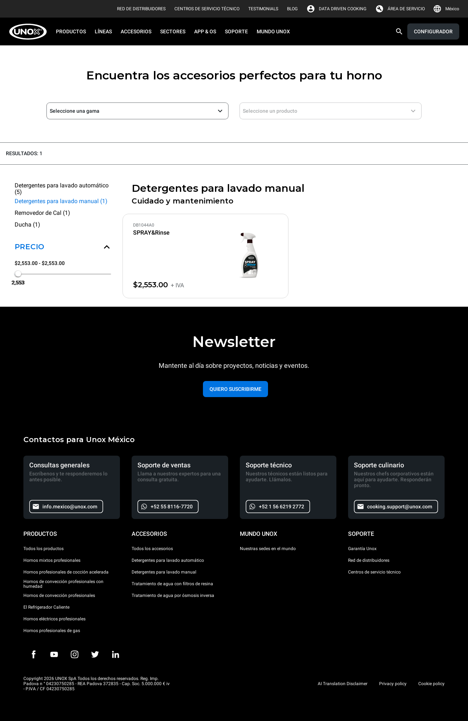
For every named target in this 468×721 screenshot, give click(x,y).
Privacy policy (393, 683)
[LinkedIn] (115, 654)
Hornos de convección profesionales (59, 595)
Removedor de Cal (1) (42, 212)
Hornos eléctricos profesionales (54, 618)
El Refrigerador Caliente (46, 607)
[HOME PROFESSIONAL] (30, 31)
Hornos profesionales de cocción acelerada (66, 572)
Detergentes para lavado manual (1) (61, 201)
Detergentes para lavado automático (168, 560)
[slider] (18, 273)
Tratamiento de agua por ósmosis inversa (173, 595)
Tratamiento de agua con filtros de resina (172, 583)
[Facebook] (33, 654)
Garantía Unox (362, 548)
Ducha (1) (27, 224)
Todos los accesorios (152, 548)
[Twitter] (95, 654)
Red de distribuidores (368, 560)
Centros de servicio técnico (374, 572)
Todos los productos (43, 548)
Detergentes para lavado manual (164, 572)
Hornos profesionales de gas (51, 630)
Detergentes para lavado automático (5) (62, 188)
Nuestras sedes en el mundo (268, 548)
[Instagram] (74, 654)
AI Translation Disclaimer (342, 683)
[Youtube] (54, 654)
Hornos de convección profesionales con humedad (63, 584)
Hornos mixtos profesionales (51, 560)
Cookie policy (431, 683)
